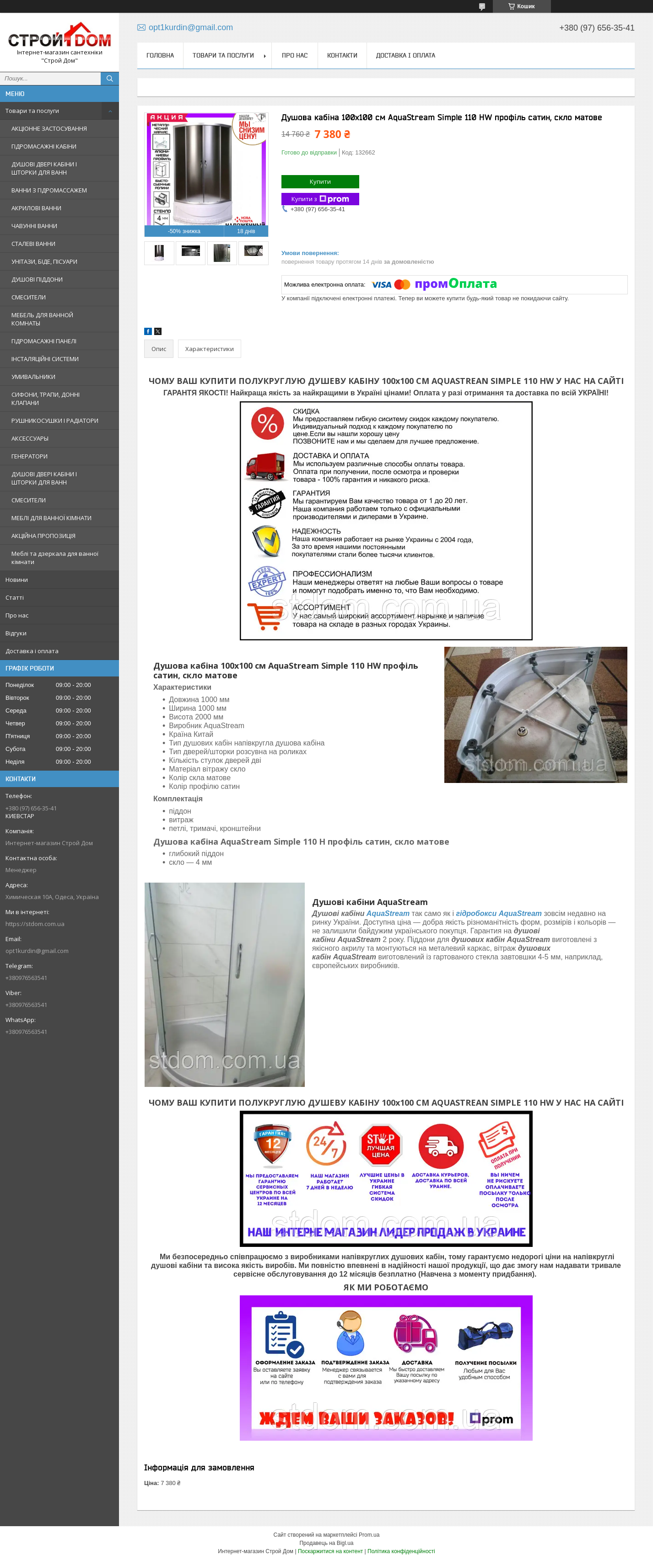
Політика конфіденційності (401, 1551)
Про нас (16, 615)
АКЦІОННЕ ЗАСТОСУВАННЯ (49, 128)
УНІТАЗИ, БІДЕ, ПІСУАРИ (44, 261)
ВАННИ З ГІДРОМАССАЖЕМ (49, 190)
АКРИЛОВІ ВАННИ (36, 208)
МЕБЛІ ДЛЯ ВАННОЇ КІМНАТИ (51, 518)
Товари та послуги (32, 110)
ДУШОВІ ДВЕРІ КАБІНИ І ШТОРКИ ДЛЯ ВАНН (44, 168)
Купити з (320, 199)
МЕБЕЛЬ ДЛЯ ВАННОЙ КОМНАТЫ (42, 319)
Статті (14, 597)
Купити (320, 181)
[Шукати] (110, 78)
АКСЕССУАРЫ (30, 438)
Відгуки (16, 633)
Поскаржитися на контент (330, 1551)
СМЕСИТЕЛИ (28, 297)
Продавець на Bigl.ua (326, 1543)
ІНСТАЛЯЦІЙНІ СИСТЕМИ (45, 359)
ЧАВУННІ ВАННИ (34, 226)
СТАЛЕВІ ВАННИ (33, 244)
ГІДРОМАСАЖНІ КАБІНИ (43, 146)
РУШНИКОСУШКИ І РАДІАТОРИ (54, 420)
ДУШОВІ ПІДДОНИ (37, 279)
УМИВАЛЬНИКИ (33, 377)
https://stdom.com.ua (35, 924)
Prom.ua (369, 1535)
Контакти (342, 55)
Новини (16, 579)
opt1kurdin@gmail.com (37, 951)
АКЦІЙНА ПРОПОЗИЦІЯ (43, 536)
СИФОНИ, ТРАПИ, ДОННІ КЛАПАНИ (45, 398)
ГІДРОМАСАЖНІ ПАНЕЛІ (43, 341)
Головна (160, 55)
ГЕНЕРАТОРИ (29, 456)
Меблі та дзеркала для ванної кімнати (54, 557)
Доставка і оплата (32, 651)
